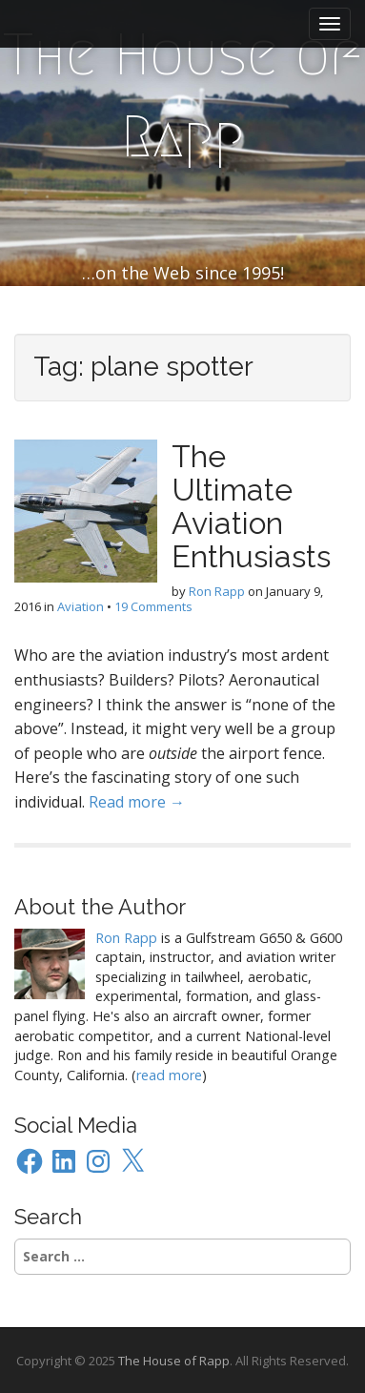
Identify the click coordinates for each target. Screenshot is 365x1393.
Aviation (80, 606)
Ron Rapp (217, 591)
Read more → (137, 801)
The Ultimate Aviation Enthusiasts (251, 507)
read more (169, 1075)
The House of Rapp (182, 96)
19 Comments (153, 606)
